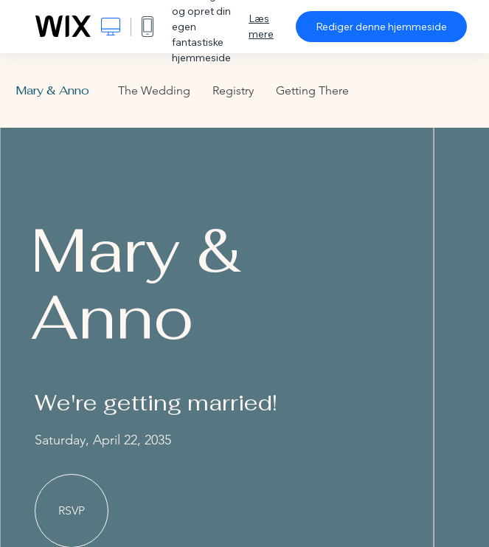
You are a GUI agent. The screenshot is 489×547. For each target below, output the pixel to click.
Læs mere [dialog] (261, 26)
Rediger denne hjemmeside (381, 26)
